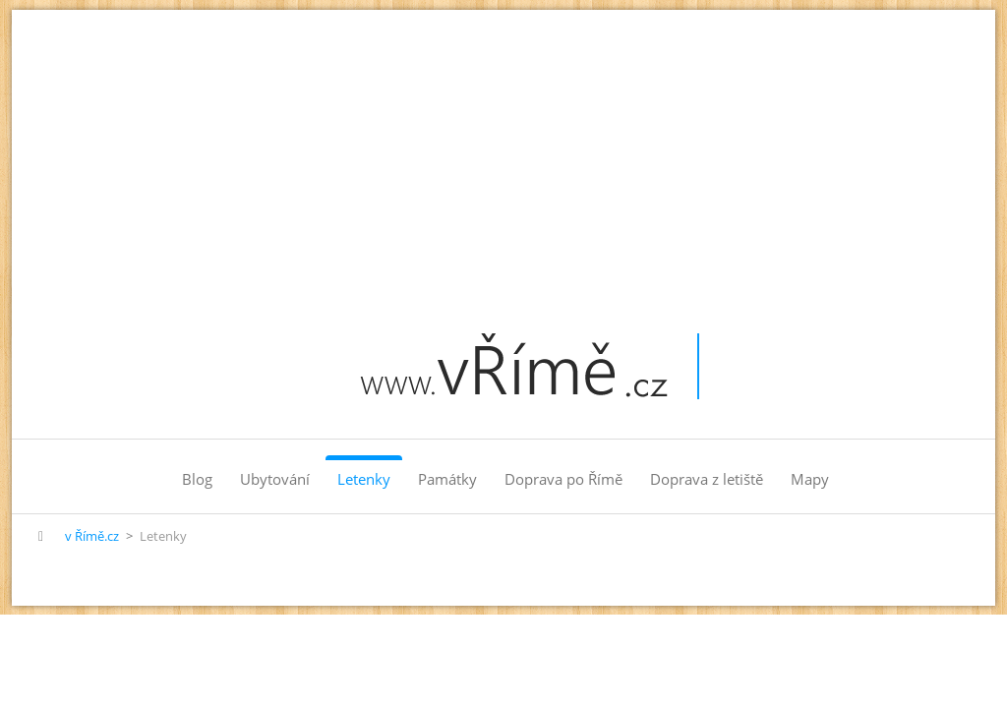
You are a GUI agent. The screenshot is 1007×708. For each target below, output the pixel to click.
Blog (197, 479)
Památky (447, 479)
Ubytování (275, 479)
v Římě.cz (92, 536)
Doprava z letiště (706, 479)
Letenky (363, 479)
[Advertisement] (503, 157)
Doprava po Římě (563, 479)
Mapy (810, 479)
